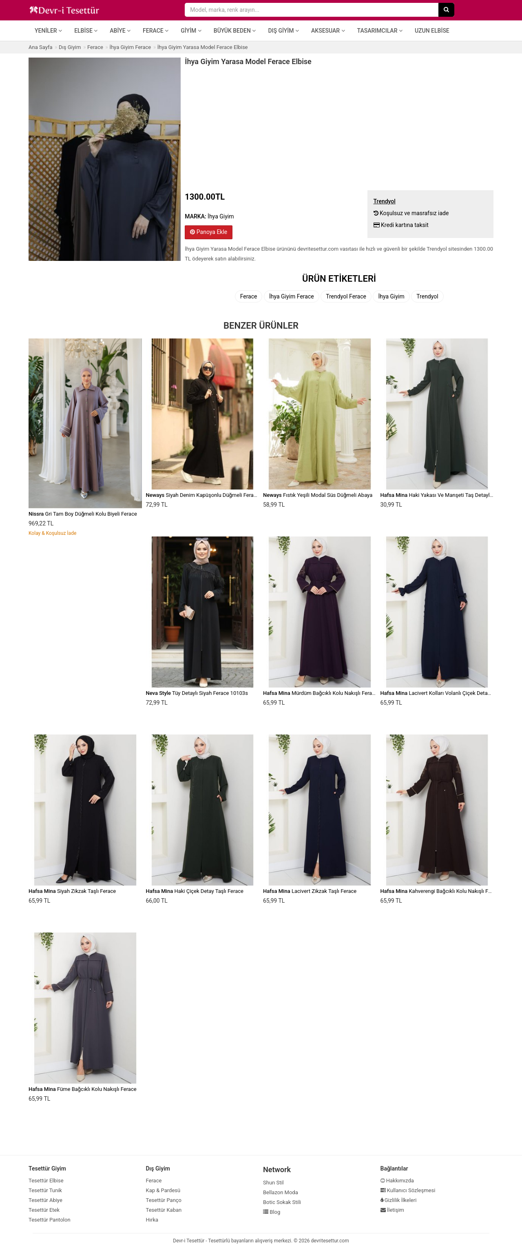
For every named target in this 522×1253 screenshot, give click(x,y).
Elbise (85, 30)
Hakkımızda (397, 1180)
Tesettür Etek (44, 1210)
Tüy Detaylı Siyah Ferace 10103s (197, 693)
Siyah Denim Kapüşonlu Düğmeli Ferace (202, 495)
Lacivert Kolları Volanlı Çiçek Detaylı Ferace (445, 693)
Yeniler (48, 30)
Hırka (152, 1220)
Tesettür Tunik (45, 1190)
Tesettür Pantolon (50, 1220)
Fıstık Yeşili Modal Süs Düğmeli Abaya (317, 495)
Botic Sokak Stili (282, 1202)
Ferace (155, 30)
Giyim (191, 30)
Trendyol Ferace (346, 296)
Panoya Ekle (208, 232)
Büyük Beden (235, 30)
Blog (271, 1212)
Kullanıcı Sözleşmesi (408, 1190)
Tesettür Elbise (46, 1180)
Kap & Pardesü (163, 1190)
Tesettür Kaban (164, 1210)
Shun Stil (273, 1183)
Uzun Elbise (432, 30)
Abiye (120, 30)
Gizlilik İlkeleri (398, 1200)
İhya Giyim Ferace (291, 296)
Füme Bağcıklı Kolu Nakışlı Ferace (83, 1089)
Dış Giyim (283, 30)
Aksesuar (328, 30)
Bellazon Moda (280, 1192)
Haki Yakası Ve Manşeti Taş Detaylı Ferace (444, 495)
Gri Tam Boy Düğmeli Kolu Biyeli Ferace (83, 514)
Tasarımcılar (380, 30)
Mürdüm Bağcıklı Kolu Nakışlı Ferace (320, 693)
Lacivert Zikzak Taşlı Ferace (309, 891)
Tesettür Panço (164, 1200)
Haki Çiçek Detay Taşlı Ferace (194, 891)
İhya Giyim (391, 296)
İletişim (392, 1210)
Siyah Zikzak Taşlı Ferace (72, 891)
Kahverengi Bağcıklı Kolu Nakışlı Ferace (440, 891)
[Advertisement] (339, 127)
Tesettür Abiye (45, 1200)
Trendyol (427, 296)
